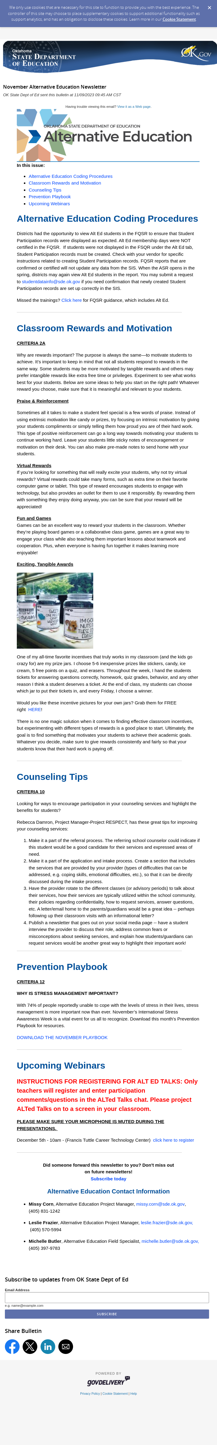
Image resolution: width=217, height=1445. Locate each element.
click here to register (173, 1140)
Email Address (17, 1290)
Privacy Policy (90, 1393)
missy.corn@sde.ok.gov (160, 1204)
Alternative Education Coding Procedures (70, 176)
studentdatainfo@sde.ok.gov (51, 281)
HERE (34, 709)
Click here (71, 300)
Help (133, 1393)
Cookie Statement (179, 19)
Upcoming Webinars (49, 203)
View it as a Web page (134, 106)
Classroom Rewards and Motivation (65, 182)
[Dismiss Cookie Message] (209, 6)
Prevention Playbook (50, 196)
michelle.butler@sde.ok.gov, (170, 1241)
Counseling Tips (45, 189)
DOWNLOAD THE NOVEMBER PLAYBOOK (62, 1037)
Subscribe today (109, 1178)
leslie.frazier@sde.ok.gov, (167, 1222)
